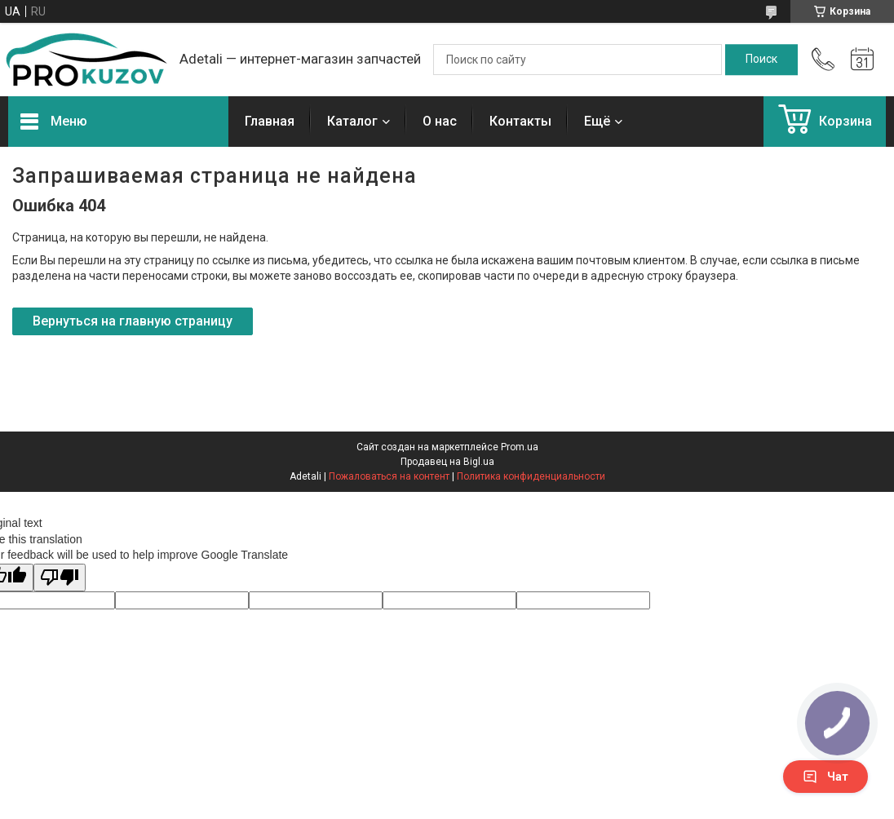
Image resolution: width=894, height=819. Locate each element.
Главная (269, 121)
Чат (825, 776)
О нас (440, 121)
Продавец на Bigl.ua (447, 461)
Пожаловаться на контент (389, 476)
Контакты (520, 121)
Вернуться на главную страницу (132, 321)
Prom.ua (519, 447)
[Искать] (761, 59)
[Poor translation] (59, 578)
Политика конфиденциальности (531, 476)
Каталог (352, 121)
